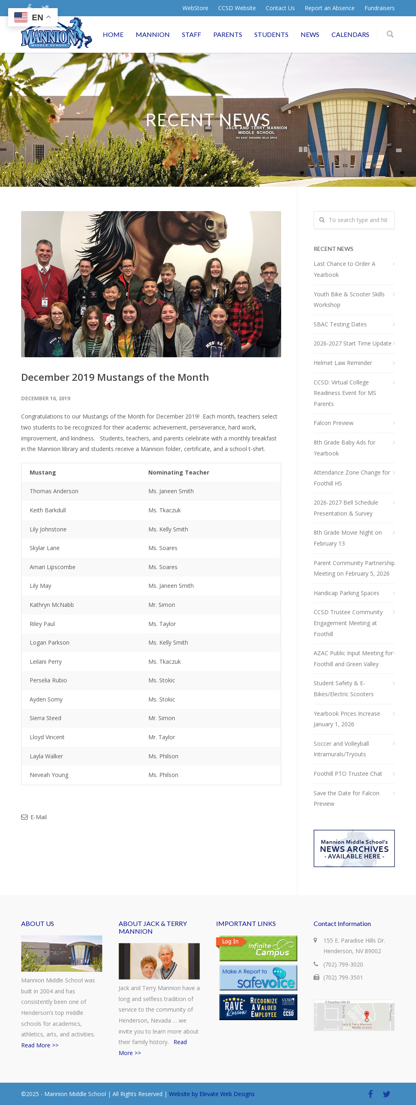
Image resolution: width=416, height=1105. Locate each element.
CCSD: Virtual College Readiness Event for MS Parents (345, 393)
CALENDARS (350, 34)
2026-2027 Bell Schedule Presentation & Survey (346, 508)
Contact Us (280, 8)
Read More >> (39, 1045)
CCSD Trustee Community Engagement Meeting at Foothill (348, 622)
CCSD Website (237, 8)
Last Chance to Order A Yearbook (344, 269)
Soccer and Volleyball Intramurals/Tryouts (341, 749)
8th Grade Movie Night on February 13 (348, 538)
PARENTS (227, 34)
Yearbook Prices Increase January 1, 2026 (347, 719)
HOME (113, 34)
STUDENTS (271, 34)
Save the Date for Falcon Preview (346, 798)
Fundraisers (379, 8)
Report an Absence (330, 8)
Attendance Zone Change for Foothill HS (352, 477)
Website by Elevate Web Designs (212, 1094)
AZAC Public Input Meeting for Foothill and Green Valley (353, 658)
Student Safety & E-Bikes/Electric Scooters (344, 688)
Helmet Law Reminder (343, 363)
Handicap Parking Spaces (346, 593)
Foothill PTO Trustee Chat (348, 773)
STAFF (191, 34)
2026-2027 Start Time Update (353, 343)
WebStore (195, 8)
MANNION (153, 34)
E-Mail (34, 817)
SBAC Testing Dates (340, 324)
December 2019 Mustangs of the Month (115, 377)
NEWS (310, 34)
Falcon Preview (333, 423)
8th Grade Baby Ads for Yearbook (344, 447)
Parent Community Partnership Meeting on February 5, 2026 (354, 568)
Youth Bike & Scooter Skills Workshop (349, 299)
